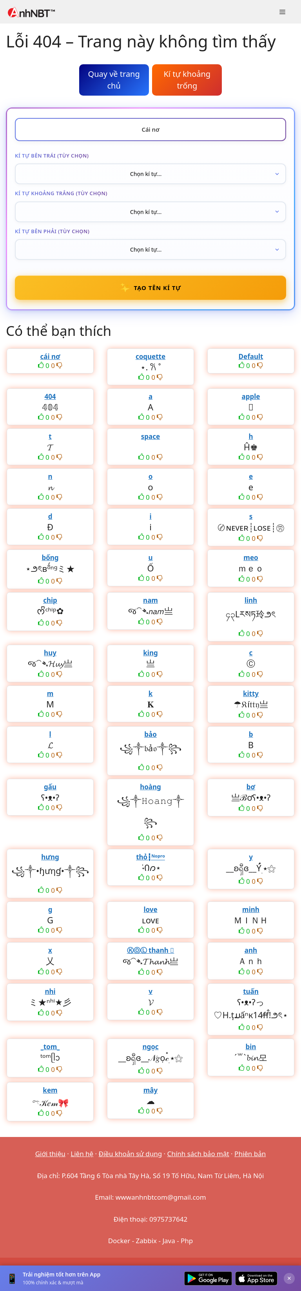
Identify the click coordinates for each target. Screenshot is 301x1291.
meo (250, 557)
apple (251, 396)
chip (50, 600)
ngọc (150, 1046)
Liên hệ (82, 1153)
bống (50, 557)
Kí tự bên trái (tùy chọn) (52, 155)
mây (150, 1090)
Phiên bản (250, 1153)
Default (251, 356)
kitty (251, 693)
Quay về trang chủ (114, 80)
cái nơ (50, 356)
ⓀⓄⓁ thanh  (150, 950)
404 (50, 396)
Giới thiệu (50, 1153)
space (150, 436)
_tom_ (50, 1046)
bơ (251, 786)
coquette (150, 356)
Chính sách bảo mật (198, 1153)
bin (251, 1046)
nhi (50, 991)
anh (251, 950)
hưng (50, 856)
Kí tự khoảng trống (186, 80)
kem (50, 1090)
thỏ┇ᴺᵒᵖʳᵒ (150, 856)
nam (150, 600)
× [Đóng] (289, 1278)
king (150, 652)
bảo (150, 734)
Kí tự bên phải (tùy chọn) (52, 231)
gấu (50, 786)
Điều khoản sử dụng (130, 1153)
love (150, 909)
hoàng (150, 786)
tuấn (251, 991)
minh (250, 909)
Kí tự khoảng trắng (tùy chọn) (61, 193)
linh (251, 600)
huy (50, 652)
